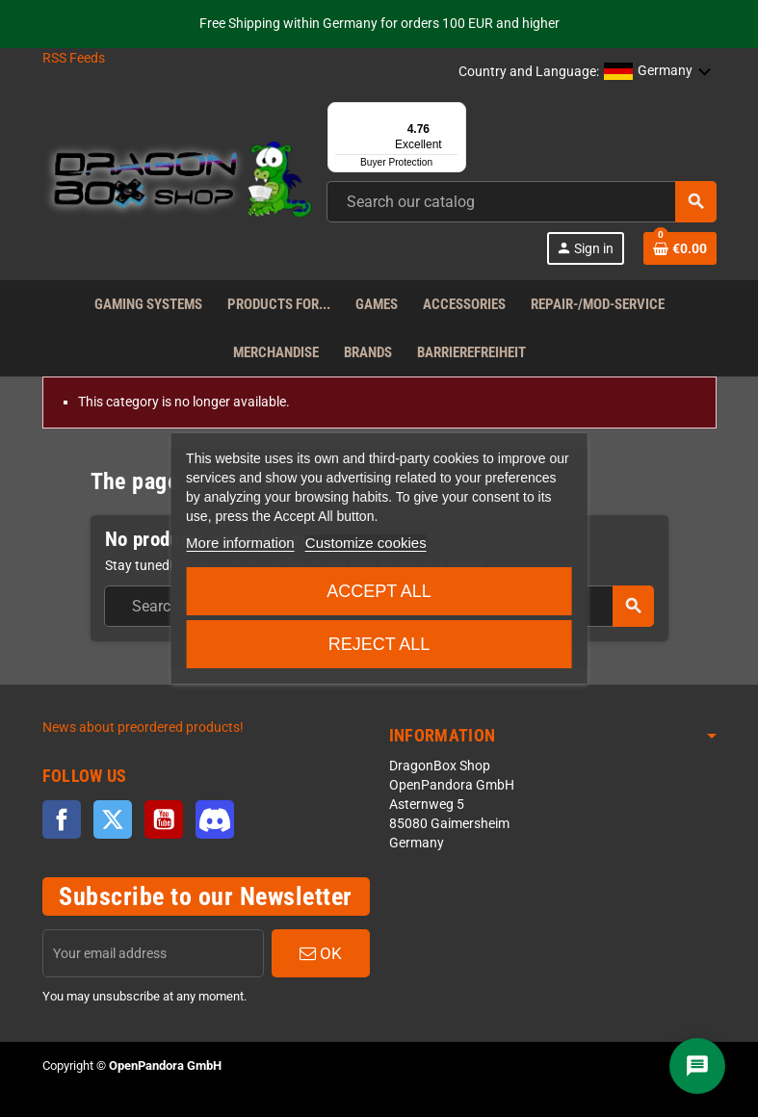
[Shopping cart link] (680, 248)
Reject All (379, 644)
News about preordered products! (143, 727)
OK (321, 953)
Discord (215, 819)
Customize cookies (366, 542)
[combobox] (522, 201)
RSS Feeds (73, 58)
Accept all (379, 591)
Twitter (112, 819)
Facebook (61, 819)
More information (240, 542)
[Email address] (153, 953)
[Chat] (697, 1066)
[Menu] (454, 113)
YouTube (163, 819)
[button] (658, 72)
